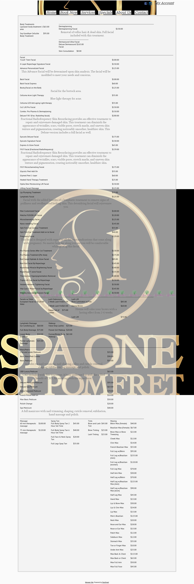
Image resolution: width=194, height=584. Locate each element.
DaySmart (105, 582)
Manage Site (89, 582)
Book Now (68, 13)
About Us (123, 13)
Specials (105, 13)
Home (51, 13)
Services (88, 13)
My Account (164, 3)
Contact (141, 13)
